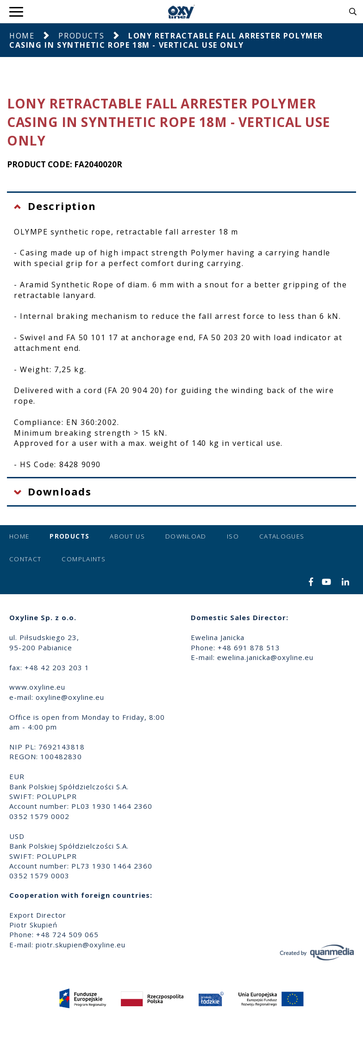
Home (21, 36)
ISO (233, 536)
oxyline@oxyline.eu (70, 697)
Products (81, 36)
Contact (25, 559)
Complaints (84, 559)
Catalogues (282, 536)
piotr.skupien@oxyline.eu (80, 944)
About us (127, 536)
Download (186, 536)
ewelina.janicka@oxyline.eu (265, 657)
